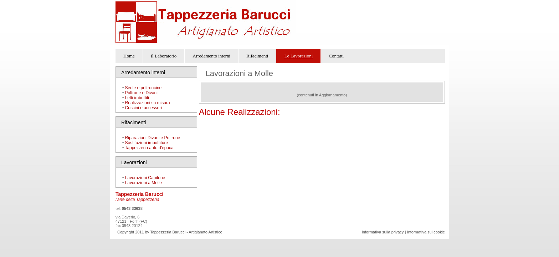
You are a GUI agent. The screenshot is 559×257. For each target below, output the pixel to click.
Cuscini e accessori (143, 107)
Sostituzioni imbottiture (146, 142)
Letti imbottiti (137, 97)
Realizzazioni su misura (147, 102)
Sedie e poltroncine (143, 87)
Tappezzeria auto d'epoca (149, 147)
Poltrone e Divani (141, 92)
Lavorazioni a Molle (143, 182)
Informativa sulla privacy (383, 232)
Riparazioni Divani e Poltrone (152, 137)
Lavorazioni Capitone (145, 177)
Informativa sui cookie (426, 232)
